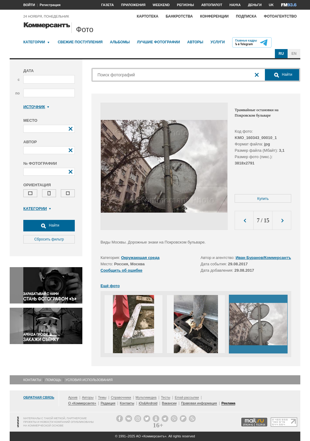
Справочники (121, 397)
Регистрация (50, 5)
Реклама (228, 403)
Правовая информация (199, 403)
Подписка (246, 16)
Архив (73, 397)
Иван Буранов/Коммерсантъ (263, 257)
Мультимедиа (146, 397)
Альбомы (120, 42)
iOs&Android (148, 403)
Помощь (53, 380)
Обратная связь (38, 397)
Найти (49, 225)
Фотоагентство (280, 16)
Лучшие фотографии (158, 42)
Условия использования (89, 380)
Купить (263, 199)
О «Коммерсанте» (82, 403)
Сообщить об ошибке (121, 270)
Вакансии (169, 403)
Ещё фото (110, 286)
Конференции (214, 16)
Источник (36, 106)
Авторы (195, 42)
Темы (102, 397)
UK (271, 5)
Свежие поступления (80, 42)
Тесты (165, 397)
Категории (34, 42)
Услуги (217, 42)
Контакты (32, 380)
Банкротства (179, 16)
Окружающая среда (140, 257)
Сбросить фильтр (49, 239)
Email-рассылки (187, 397)
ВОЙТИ (29, 5)
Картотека (148, 16)
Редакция (108, 403)
